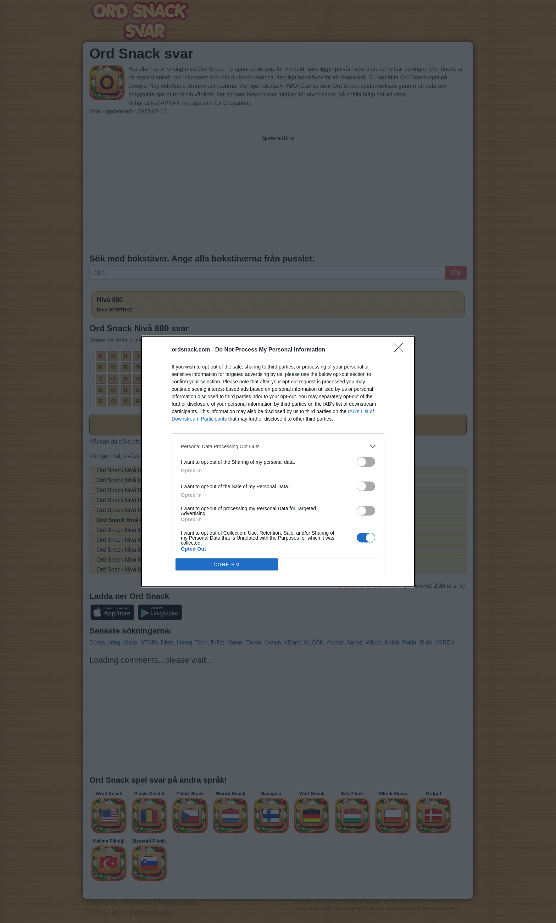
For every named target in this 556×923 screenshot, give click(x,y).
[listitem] (278, 446)
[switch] (366, 462)
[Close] (400, 350)
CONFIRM (226, 564)
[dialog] (278, 461)
